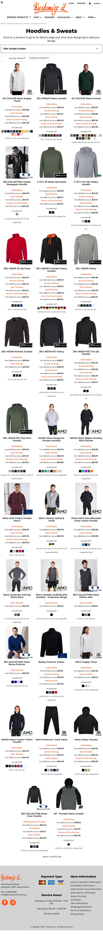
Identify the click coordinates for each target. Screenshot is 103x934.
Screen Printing (51, 111)
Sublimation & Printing (34, 822)
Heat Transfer (17, 113)
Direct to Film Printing (17, 120)
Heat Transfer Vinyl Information (86, 889)
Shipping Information (81, 907)
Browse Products (15, 23)
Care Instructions (79, 903)
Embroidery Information (83, 885)
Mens (27, 23)
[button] (11, 878)
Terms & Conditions (81, 910)
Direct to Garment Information (86, 882)
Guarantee (76, 899)
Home (3, 23)
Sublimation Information (83, 892)
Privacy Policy (77, 914)
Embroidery (17, 107)
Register (81, 3)
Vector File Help (78, 896)
